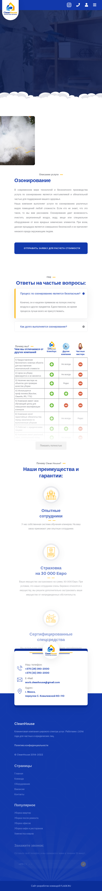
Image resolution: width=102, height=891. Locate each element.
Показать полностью (51, 445)
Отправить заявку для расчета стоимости (52, 248)
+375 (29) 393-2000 (37, 668)
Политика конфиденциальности (31, 747)
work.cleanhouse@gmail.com (42, 682)
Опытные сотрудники (51, 515)
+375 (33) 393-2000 (37, 672)
